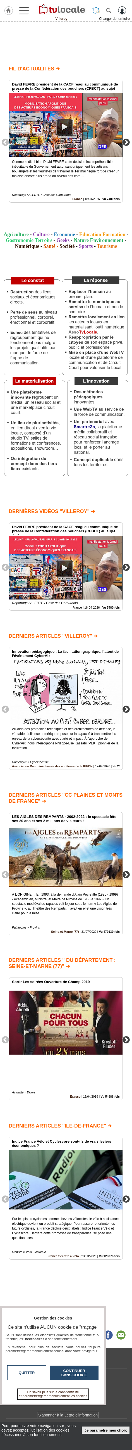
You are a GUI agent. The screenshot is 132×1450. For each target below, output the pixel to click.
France (77, 199)
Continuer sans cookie (74, 1373)
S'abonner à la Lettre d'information (68, 1415)
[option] (66, 141)
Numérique (27, 246)
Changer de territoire (114, 19)
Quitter (27, 1373)
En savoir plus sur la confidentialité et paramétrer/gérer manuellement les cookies (53, 1394)
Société (67, 246)
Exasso (75, 1096)
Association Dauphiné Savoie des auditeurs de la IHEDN (52, 766)
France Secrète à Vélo (63, 1256)
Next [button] (126, 142)
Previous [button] (5, 142)
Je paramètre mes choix (106, 1430)
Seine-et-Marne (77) (65, 931)
